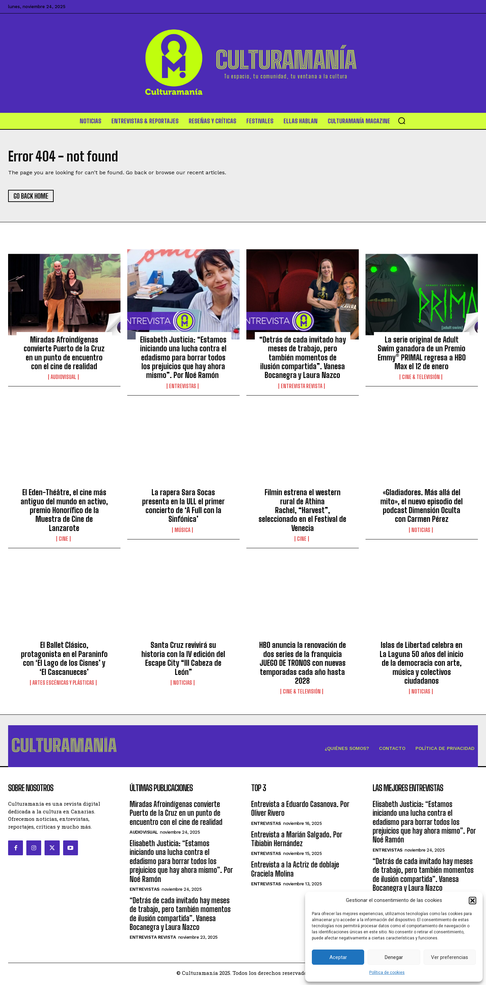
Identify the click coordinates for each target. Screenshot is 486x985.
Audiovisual (63, 378)
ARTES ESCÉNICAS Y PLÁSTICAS (63, 684)
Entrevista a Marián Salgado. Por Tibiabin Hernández (296, 841)
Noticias (420, 531)
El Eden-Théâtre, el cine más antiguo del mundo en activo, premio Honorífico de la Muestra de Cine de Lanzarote (64, 511)
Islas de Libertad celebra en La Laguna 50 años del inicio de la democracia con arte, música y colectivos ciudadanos (421, 664)
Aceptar (338, 957)
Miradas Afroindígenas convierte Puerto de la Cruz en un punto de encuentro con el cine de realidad (64, 354)
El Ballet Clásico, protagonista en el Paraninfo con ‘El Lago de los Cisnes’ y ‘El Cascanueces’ (64, 660)
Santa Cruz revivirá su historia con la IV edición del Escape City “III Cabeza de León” (183, 660)
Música (182, 531)
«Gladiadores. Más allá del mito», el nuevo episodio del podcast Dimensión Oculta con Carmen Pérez (421, 507)
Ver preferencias (449, 957)
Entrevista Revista (301, 387)
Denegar (394, 957)
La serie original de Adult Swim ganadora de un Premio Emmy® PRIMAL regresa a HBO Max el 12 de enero (422, 354)
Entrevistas (182, 387)
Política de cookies (387, 972)
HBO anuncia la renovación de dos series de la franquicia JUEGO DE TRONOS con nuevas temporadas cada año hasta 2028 (302, 664)
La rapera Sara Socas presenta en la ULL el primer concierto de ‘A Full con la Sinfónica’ (183, 507)
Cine (63, 540)
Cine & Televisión (421, 378)
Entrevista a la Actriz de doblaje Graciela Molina (295, 872)
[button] (472, 900)
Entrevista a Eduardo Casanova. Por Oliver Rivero (300, 811)
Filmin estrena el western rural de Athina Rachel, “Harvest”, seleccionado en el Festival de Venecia (302, 511)
